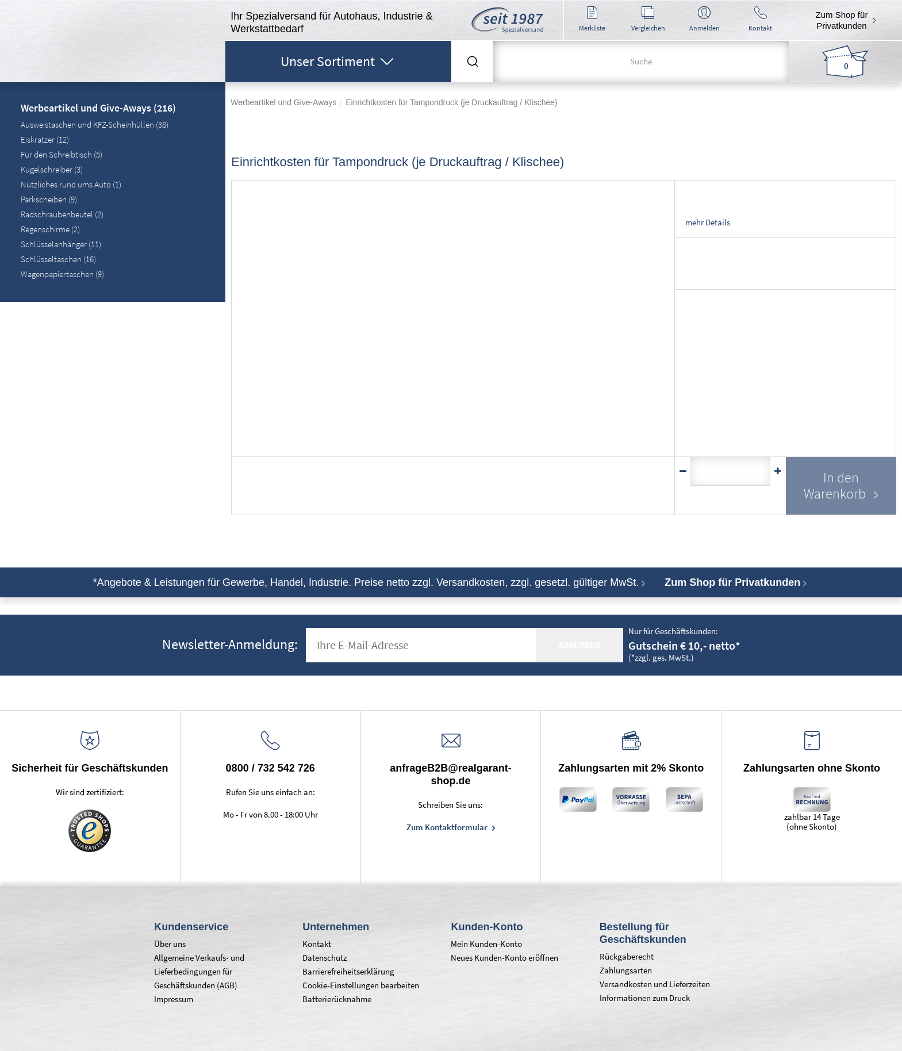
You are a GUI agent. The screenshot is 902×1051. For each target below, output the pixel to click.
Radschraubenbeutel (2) (62, 214)
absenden (579, 644)
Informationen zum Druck (645, 997)
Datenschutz (324, 957)
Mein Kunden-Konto (486, 943)
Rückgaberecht (627, 956)
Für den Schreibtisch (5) (61, 154)
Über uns (170, 943)
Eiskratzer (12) (45, 139)
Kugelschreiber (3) (52, 169)
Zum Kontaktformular (447, 827)
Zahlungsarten (626, 970)
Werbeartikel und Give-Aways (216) (98, 108)
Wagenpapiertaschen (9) (62, 273)
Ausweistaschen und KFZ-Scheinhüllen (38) (94, 124)
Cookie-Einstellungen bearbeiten (360, 985)
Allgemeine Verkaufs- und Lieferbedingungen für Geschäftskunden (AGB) (199, 971)
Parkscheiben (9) (49, 199)
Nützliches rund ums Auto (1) (71, 184)
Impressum (173, 999)
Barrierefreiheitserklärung (348, 971)
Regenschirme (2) (50, 229)
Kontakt (316, 943)
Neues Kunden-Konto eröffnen (504, 957)
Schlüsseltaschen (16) (58, 259)
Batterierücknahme (336, 999)
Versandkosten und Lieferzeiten (655, 984)
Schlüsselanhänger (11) (61, 244)
